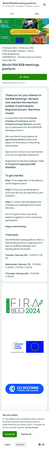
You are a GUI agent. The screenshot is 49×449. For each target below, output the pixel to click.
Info (12, 14)
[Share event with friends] (24, 77)
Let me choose (31, 427)
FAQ (37, 14)
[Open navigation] (44, 4)
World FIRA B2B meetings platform (19, 3)
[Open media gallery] (24, 306)
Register (20, 444)
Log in (7, 444)
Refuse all (26, 434)
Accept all (10, 434)
